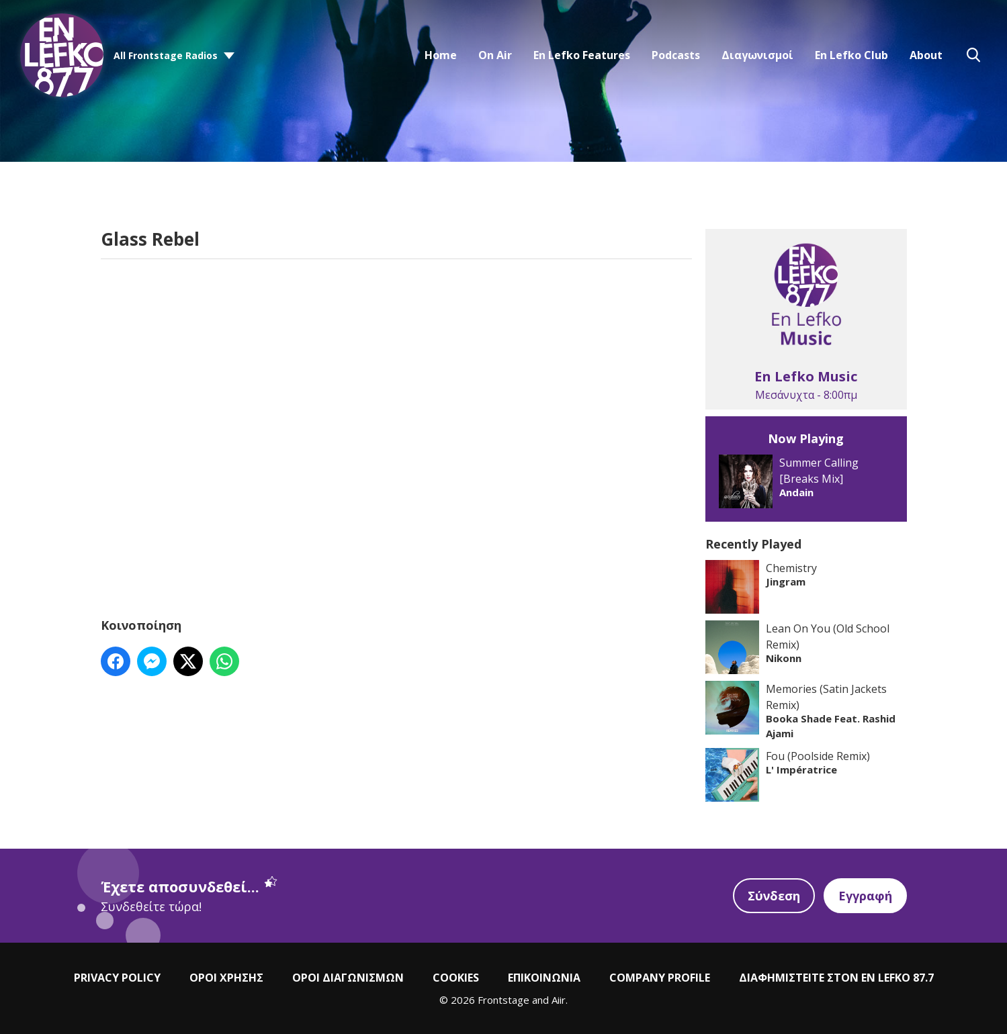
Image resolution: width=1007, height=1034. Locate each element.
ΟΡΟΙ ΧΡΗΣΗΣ (226, 977)
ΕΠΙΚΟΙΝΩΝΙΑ (544, 977)
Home (441, 55)
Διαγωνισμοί (757, 55)
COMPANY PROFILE (659, 977)
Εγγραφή (865, 896)
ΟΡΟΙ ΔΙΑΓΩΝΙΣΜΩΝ (348, 977)
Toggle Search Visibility (973, 55)
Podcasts (676, 55)
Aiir (559, 999)
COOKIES (456, 977)
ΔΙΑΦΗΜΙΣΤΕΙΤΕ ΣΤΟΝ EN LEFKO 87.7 (836, 977)
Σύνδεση (774, 896)
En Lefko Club (851, 55)
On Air (495, 55)
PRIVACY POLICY (117, 977)
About (926, 55)
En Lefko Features (581, 55)
